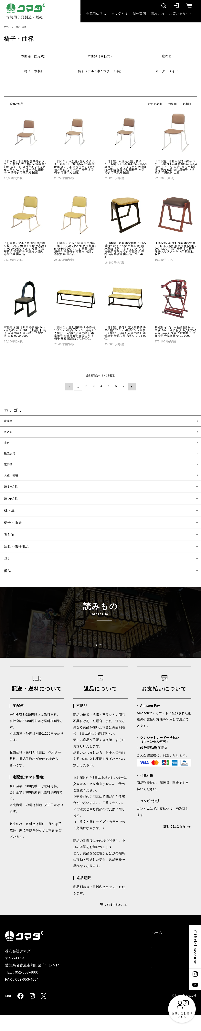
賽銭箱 (9, 432)
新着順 (187, 103)
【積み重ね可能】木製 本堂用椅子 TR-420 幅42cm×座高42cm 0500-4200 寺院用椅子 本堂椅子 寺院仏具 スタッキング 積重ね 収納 (175, 248)
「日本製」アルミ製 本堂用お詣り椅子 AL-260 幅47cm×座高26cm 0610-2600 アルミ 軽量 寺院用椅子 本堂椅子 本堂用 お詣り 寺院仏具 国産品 (25, 248)
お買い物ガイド (180, 13)
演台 (7, 443)
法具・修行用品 (16, 550)
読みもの (157, 13)
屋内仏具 (11, 502)
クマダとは (119, 13)
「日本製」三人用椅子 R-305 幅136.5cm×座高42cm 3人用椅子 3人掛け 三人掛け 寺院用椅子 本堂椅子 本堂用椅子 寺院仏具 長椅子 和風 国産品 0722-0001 (75, 333)
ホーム (7, 26)
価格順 (172, 103)
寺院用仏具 (94, 13)
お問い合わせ (118, 964)
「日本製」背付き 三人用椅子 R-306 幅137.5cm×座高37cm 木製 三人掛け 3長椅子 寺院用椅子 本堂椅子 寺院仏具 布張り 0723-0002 (125, 333)
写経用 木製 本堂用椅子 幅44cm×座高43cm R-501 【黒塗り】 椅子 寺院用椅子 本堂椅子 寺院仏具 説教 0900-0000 (25, 331)
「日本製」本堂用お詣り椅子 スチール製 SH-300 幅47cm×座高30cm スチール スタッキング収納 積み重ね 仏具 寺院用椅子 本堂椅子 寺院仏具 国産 (75, 167)
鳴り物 (9, 538)
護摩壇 (9, 420)
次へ (130, 386)
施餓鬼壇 (11, 455)
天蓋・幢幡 (13, 478)
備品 (7, 574)
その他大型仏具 (79, 979)
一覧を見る (100, 654)
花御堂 (9, 466)
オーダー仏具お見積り (125, 956)
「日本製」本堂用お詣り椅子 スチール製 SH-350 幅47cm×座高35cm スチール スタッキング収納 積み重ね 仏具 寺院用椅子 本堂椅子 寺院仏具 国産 (125, 167)
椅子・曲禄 (23, 26)
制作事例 (139, 13)
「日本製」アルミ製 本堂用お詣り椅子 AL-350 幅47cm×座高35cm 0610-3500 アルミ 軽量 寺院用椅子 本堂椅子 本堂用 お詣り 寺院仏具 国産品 (75, 248)
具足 (7, 562)
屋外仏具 (11, 490)
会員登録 (167, 971)
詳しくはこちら (111, 920)
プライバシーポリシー (178, 964)
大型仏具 (70, 13)
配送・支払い (170, 949)
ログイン (167, 979)
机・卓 (9, 514)
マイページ (169, 986)
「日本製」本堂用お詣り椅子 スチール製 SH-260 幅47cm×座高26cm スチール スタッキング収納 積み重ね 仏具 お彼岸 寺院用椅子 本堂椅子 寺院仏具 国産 (25, 167)
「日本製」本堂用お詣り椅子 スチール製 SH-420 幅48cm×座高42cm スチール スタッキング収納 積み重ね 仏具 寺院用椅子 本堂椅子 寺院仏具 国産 (176, 167)
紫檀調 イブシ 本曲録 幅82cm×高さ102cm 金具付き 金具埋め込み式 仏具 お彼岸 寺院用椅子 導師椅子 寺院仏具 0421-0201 (176, 331)
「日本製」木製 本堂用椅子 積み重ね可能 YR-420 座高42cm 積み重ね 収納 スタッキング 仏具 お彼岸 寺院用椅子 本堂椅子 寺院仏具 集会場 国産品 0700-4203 (125, 249)
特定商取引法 (170, 956)
